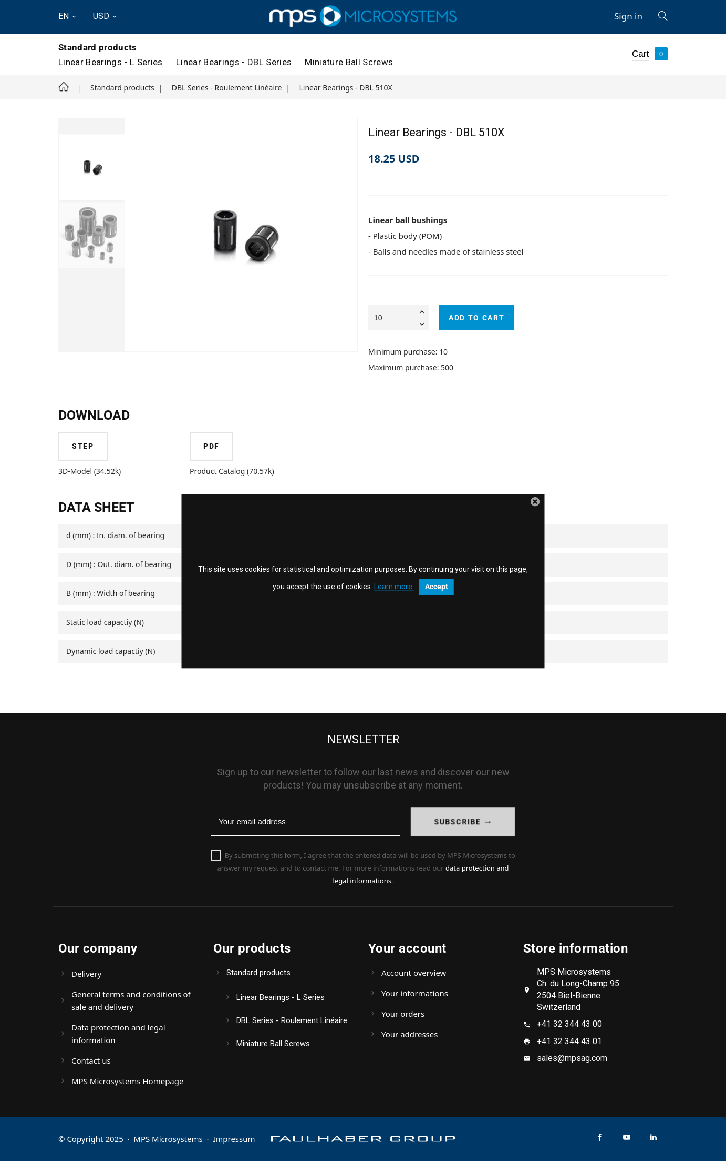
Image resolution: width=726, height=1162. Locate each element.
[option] (92, 167)
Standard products (97, 47)
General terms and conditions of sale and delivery (131, 1001)
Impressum (234, 1139)
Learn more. (394, 587)
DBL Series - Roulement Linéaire (291, 1021)
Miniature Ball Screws (349, 62)
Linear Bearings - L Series (110, 62)
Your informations (414, 993)
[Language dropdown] (71, 16)
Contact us (91, 1061)
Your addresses (409, 1034)
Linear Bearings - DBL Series (234, 62)
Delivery (86, 974)
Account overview (413, 973)
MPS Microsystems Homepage (127, 1081)
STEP (83, 446)
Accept (436, 587)
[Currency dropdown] (105, 16)
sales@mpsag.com (572, 1059)
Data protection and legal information (118, 1034)
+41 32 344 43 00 (569, 1024)
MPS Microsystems (168, 1139)
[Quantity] (398, 317)
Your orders (402, 1014)
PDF (212, 446)
